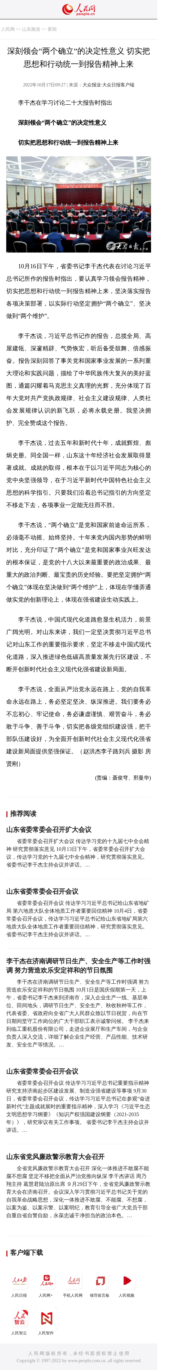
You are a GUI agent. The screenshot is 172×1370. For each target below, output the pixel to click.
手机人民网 (73, 1283)
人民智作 (46, 1321)
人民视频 (127, 1283)
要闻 (52, 29)
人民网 (8, 29)
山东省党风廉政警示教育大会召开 (55, 1156)
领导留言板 (100, 1283)
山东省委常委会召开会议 (42, 891)
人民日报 (19, 1283)
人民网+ (46, 1283)
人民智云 (19, 1321)
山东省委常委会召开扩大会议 (48, 829)
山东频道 (31, 29)
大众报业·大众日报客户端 (108, 84)
